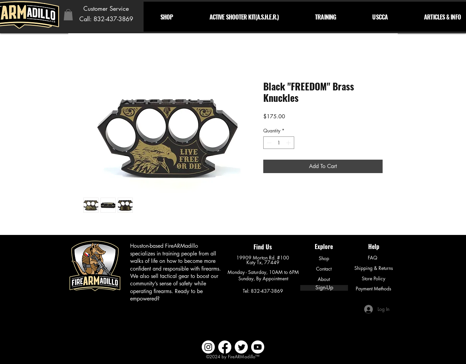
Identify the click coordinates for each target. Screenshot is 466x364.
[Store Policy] (373, 278)
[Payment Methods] (373, 288)
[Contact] (324, 269)
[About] (324, 279)
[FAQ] (372, 257)
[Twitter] (241, 347)
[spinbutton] (279, 143)
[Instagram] (208, 347)
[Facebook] (224, 347)
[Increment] (289, 143)
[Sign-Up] (324, 288)
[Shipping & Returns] (373, 268)
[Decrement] (268, 143)
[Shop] (324, 258)
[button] (68, 14)
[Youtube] (257, 347)
